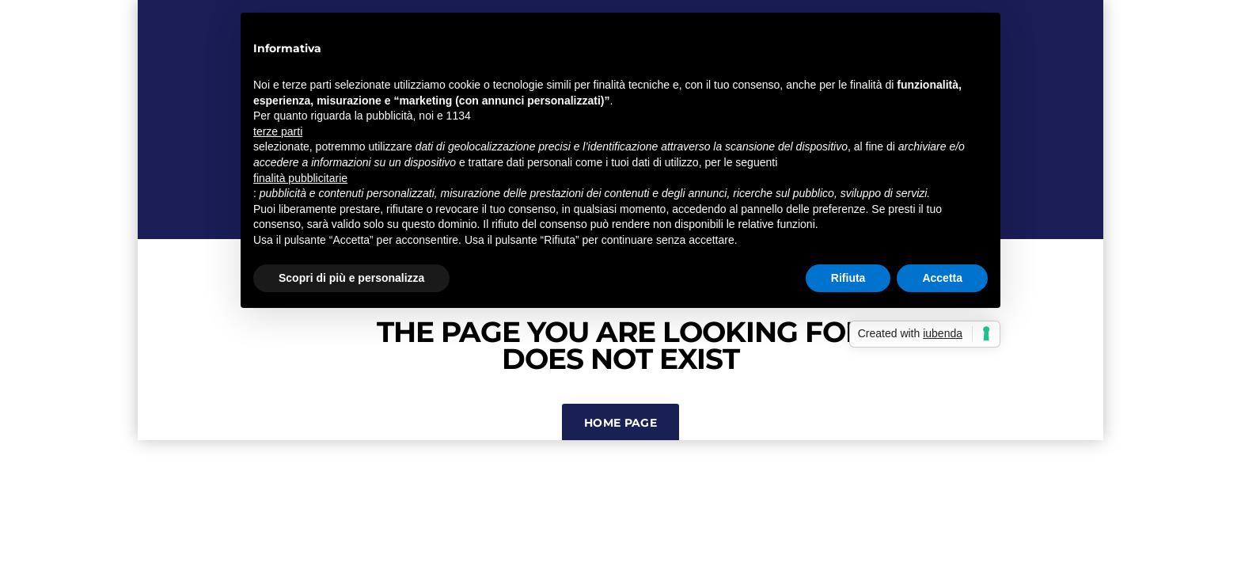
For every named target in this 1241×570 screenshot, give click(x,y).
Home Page (620, 423)
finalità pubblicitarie (300, 178)
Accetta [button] (942, 278)
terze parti (277, 131)
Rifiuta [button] (848, 278)
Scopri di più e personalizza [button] (351, 278)
